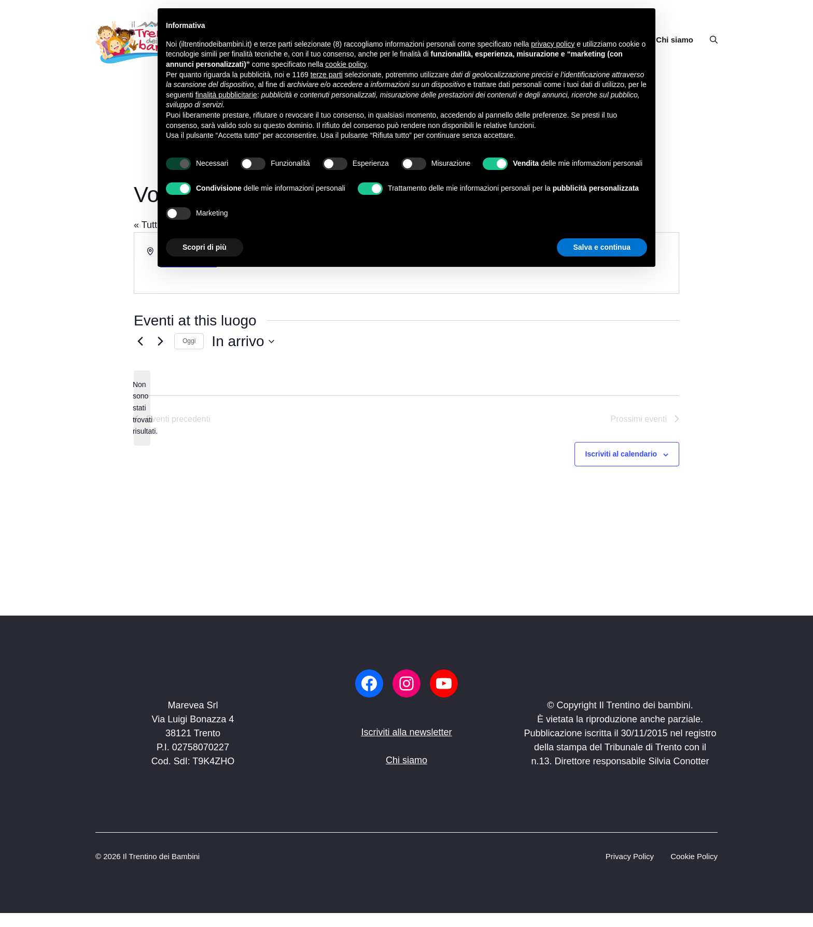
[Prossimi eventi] (160, 341)
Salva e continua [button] (601, 247)
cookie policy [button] (345, 64)
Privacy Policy (630, 856)
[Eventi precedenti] (140, 341)
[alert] (142, 408)
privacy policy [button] (552, 44)
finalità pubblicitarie (226, 95)
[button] (710, 39)
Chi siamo (674, 39)
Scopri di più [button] (205, 247)
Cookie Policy (694, 856)
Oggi (189, 341)
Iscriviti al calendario (621, 454)
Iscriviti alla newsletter (406, 732)
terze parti (327, 74)
